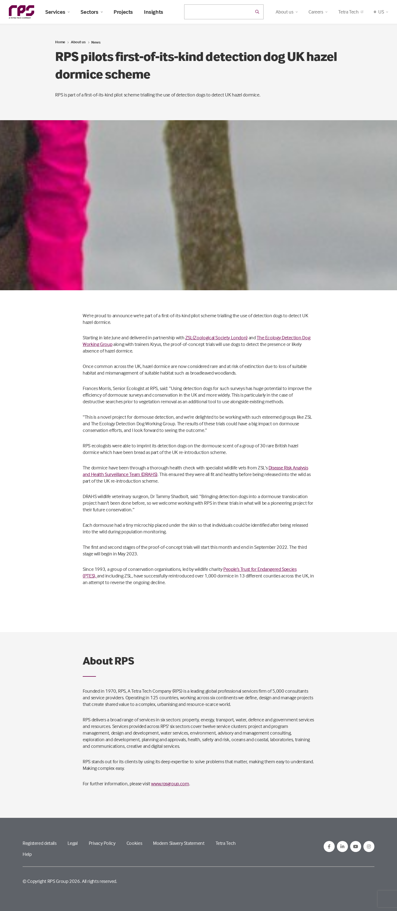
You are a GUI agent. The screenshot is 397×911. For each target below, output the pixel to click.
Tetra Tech (350, 12)
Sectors (92, 12)
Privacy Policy (102, 843)
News (95, 42)
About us (78, 41)
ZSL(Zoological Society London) (216, 337)
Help (27, 854)
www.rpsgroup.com (170, 783)
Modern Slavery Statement (178, 843)
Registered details (40, 843)
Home (60, 41)
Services (57, 12)
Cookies (134, 843)
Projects (123, 12)
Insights (153, 12)
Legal (73, 843)
